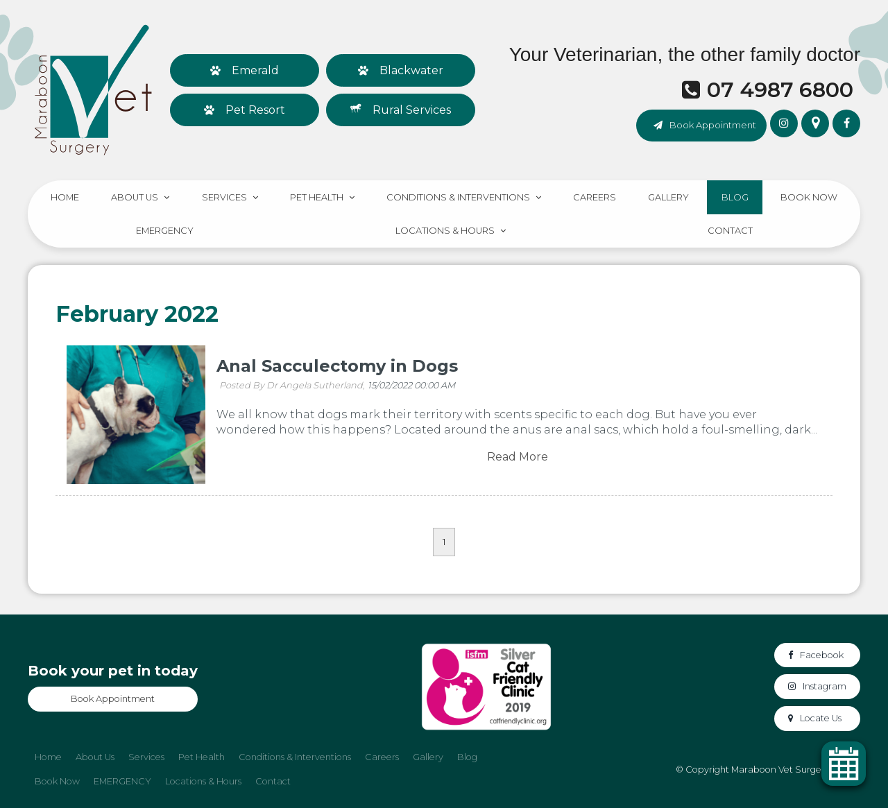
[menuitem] (48, 757)
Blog (735, 197)
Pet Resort (255, 110)
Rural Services (412, 110)
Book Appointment (712, 124)
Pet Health (316, 197)
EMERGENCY (165, 230)
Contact (730, 230)
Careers (594, 197)
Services (224, 197)
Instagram (824, 686)
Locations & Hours (445, 230)
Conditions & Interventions (458, 197)
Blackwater (411, 70)
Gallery (668, 197)
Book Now (808, 197)
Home (65, 197)
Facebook (822, 655)
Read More (517, 457)
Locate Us (821, 718)
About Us (134, 197)
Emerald (255, 70)
